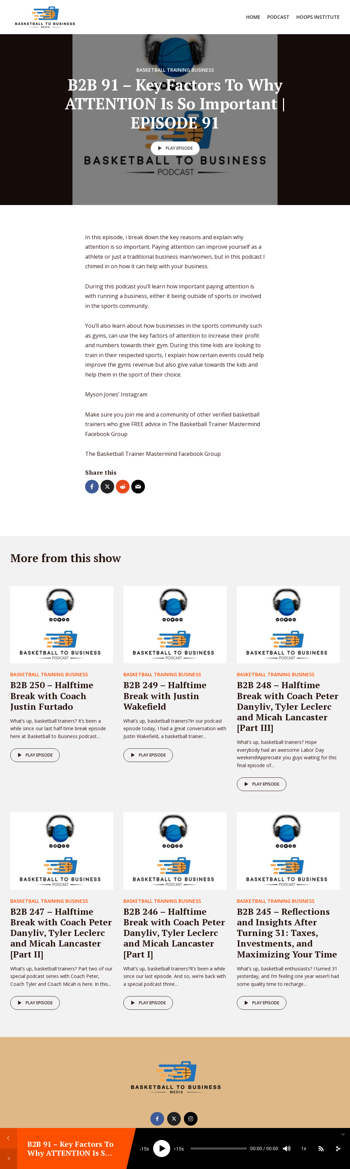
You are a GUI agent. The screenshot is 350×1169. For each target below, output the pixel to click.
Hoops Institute (318, 17)
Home (253, 17)
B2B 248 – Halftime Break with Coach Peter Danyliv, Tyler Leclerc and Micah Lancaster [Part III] (287, 706)
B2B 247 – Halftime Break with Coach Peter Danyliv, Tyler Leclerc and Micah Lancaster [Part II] (61, 933)
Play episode (174, 148)
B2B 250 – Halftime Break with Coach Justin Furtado (51, 695)
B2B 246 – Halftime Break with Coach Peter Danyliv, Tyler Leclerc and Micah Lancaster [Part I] (174, 933)
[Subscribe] (320, 1148)
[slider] (219, 1148)
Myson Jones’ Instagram (116, 394)
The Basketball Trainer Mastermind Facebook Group (153, 454)
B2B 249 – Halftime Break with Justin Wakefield (164, 695)
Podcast (278, 17)
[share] (338, 1148)
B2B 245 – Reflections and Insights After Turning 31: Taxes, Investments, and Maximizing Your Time (287, 933)
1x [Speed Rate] (303, 1148)
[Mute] (286, 1148)
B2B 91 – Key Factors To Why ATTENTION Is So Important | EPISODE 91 (71, 1153)
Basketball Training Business (175, 70)
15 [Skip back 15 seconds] (144, 1149)
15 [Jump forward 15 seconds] (178, 1149)
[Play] (161, 1148)
